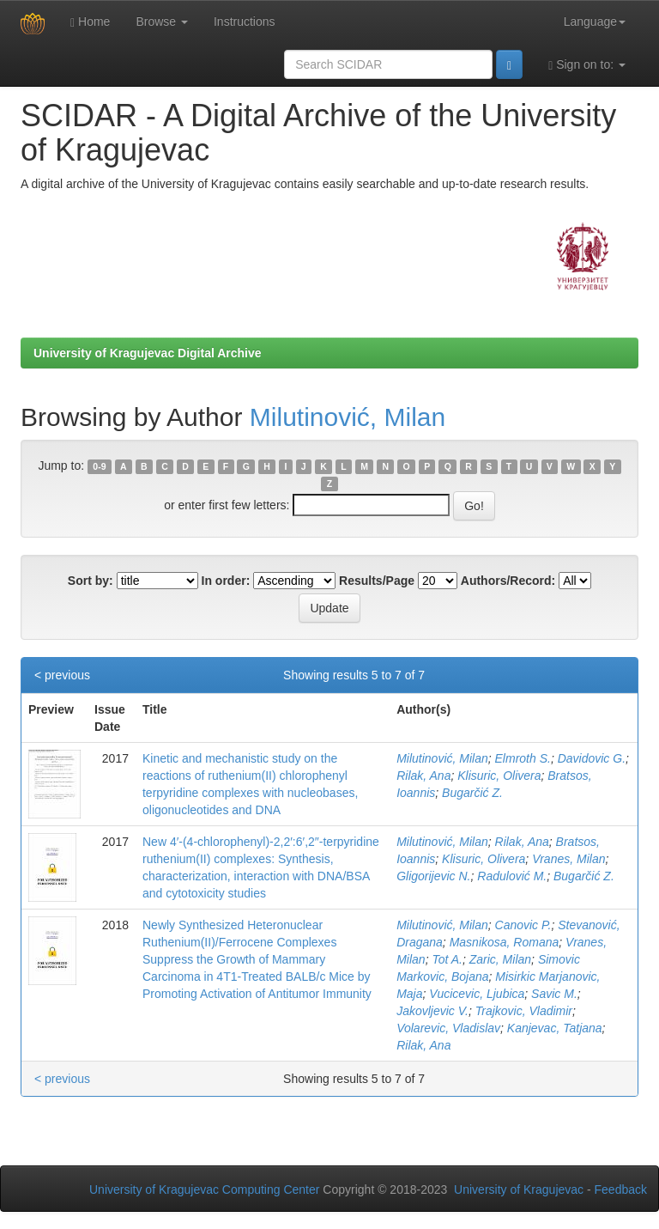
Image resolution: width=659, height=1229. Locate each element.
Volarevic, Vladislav (448, 1028)
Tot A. (447, 959)
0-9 (99, 466)
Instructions (244, 21)
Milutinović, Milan (347, 417)
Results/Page (376, 580)
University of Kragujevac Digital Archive (147, 353)
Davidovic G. (592, 758)
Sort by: (90, 580)
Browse (162, 21)
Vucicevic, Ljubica (476, 994)
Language (595, 21)
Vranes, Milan (568, 859)
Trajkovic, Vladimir (523, 1011)
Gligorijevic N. (433, 876)
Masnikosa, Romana (504, 942)
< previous (62, 675)
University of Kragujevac (518, 1189)
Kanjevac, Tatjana (554, 1028)
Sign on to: (587, 65)
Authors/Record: (508, 580)
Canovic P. (523, 925)
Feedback (621, 1189)
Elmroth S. (523, 758)
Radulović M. (512, 876)
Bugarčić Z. (472, 793)
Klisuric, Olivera (499, 775)
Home (90, 22)
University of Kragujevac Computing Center (204, 1189)
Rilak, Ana (423, 775)
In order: (226, 580)
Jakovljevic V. (432, 1011)
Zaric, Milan (500, 959)
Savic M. (554, 994)
